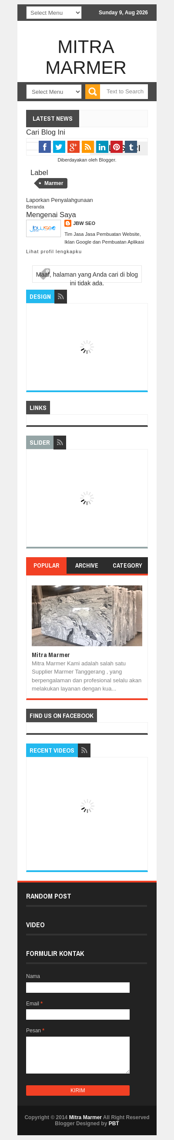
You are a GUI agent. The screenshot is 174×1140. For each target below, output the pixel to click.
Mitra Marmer (86, 57)
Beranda (35, 206)
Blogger (107, 159)
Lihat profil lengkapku (54, 251)
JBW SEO (84, 223)
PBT (114, 1123)
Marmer (53, 183)
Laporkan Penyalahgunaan (59, 200)
